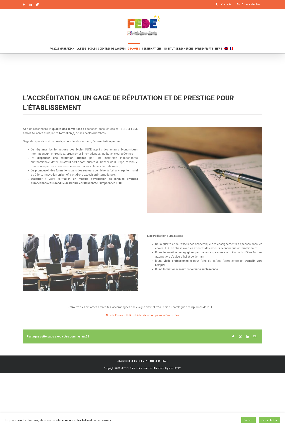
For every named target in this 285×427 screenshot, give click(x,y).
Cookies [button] (248, 420)
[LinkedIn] (247, 336)
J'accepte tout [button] (269, 420)
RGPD (178, 368)
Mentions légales (163, 368)
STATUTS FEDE (125, 361)
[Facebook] (233, 336)
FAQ (165, 361)
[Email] (254, 336)
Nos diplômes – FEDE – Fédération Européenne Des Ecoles (142, 315)
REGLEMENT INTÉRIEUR (148, 361)
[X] (240, 336)
